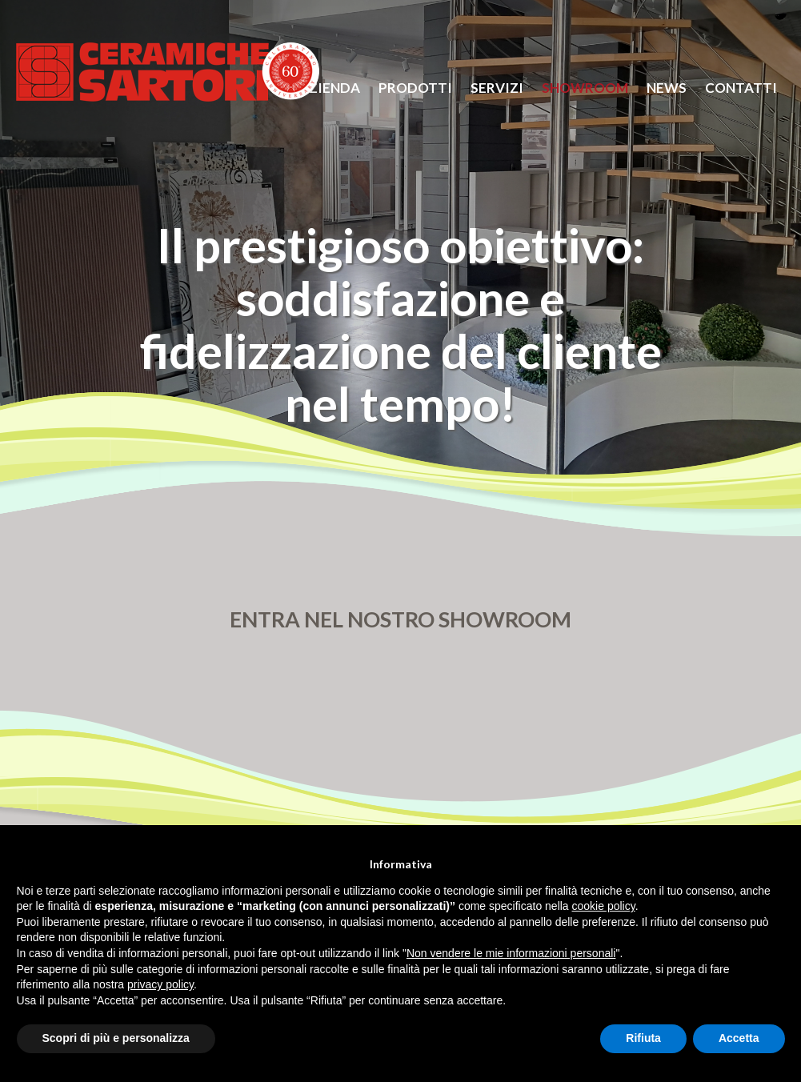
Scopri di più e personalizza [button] (116, 1038)
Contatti (741, 87)
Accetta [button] (739, 1038)
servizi (497, 87)
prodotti (415, 87)
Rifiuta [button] (643, 1038)
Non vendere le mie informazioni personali (511, 953)
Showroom (585, 87)
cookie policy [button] (603, 906)
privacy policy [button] (160, 984)
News (667, 87)
